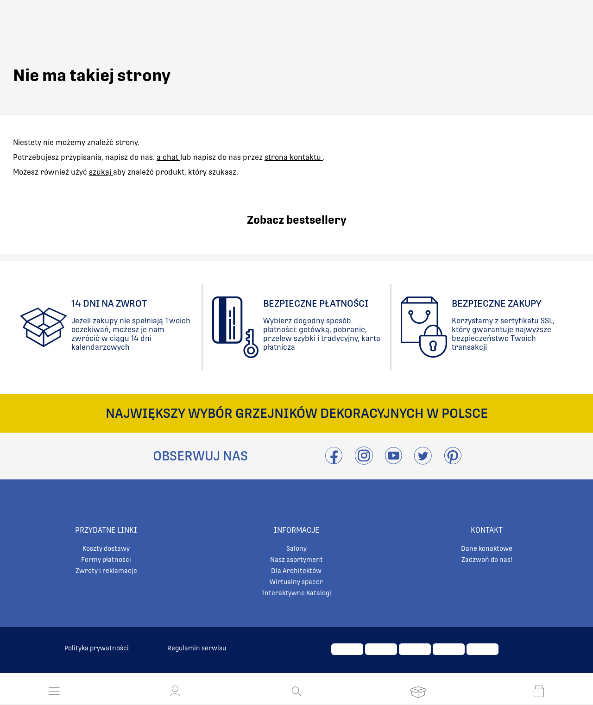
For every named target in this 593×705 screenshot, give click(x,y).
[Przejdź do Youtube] (393, 461)
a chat (168, 157)
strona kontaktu (294, 157)
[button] (175, 691)
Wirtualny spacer (296, 581)
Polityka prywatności (96, 648)
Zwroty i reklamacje (106, 570)
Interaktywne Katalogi (296, 593)
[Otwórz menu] (54, 691)
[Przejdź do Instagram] (363, 461)
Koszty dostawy (106, 548)
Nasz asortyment (296, 559)
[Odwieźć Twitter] (423, 461)
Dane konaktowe (486, 548)
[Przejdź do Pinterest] (452, 461)
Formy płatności (106, 559)
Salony (296, 548)
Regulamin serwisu (196, 648)
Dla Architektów (296, 570)
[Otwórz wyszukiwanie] (296, 691)
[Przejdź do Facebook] (333, 461)
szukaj (101, 172)
